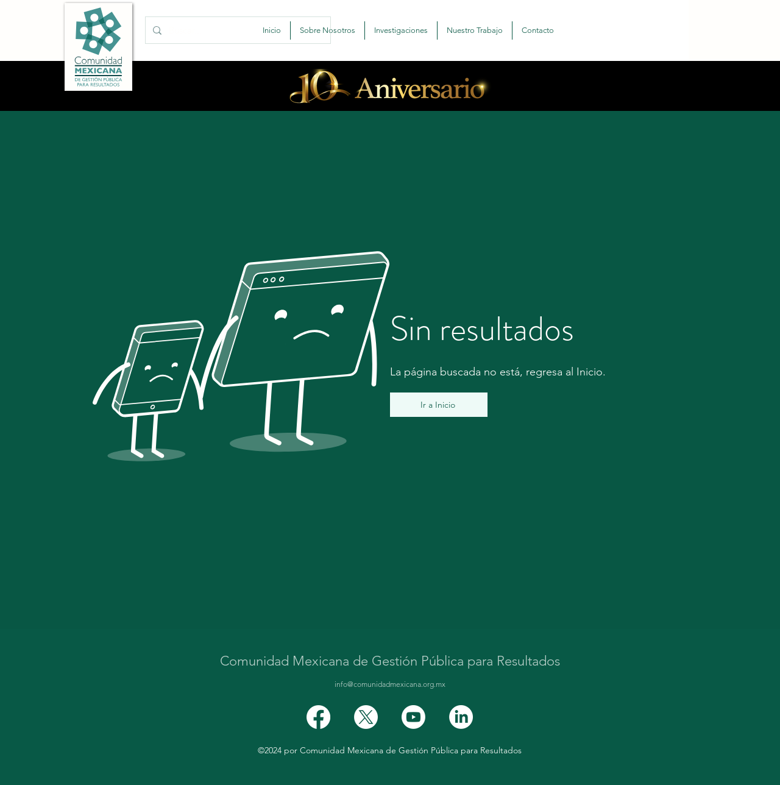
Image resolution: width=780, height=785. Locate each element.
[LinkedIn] (461, 717)
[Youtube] (413, 717)
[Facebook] (318, 717)
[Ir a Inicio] (439, 404)
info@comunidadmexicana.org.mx (390, 684)
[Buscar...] (237, 30)
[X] (366, 717)
